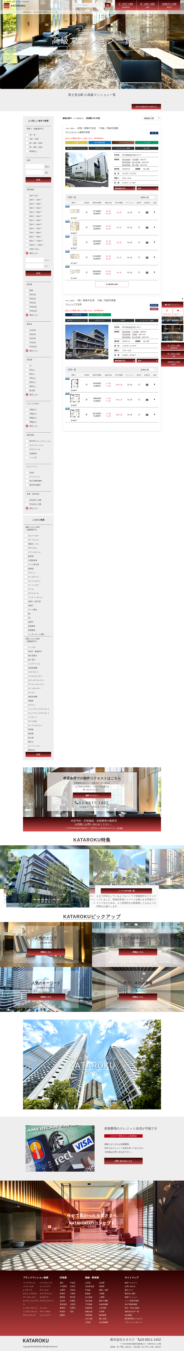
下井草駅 (135, 334)
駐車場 (30, 556)
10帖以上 (33, 410)
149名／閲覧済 (73, 128)
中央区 (72, 1283)
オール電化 (32, 610)
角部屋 (30, 734)
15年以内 (33, 311)
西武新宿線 (126, 166)
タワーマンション (36, 445)
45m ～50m (35, 220)
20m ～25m (35, 199)
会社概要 (120, 828)
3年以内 (32, 294)
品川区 (62, 1301)
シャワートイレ (34, 664)
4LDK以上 (33, 151)
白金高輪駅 (103, 1322)
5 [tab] (50, 900)
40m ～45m (35, 216)
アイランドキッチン (36, 684)
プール (30, 589)
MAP (139, 189)
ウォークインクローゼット (39, 713)
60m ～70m (35, 228)
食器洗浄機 (32, 697)
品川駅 (102, 1283)
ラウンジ (31, 573)
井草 (133, 329)
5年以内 (32, 299)
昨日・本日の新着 (132, 1308)
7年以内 (32, 303)
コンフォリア (45, 1286)
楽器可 (30, 622)
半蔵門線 (88, 1315)
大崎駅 (102, 1293)
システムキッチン (35, 676)
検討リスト (129, 1290)
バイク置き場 (33, 564)
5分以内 (32, 338)
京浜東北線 (89, 1286)
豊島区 (62, 1308)
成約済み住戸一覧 (132, 1311)
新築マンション (131, 1297)
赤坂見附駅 (103, 1304)
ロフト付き (32, 721)
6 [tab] (54, 900)
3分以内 (32, 334)
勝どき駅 (102, 1319)
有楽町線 (88, 1308)
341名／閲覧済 (73, 301)
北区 (72, 1311)
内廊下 (30, 605)
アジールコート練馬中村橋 (77, 133)
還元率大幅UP (35, 485)
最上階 (32, 390)
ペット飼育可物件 (132, 1301)
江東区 (72, 1293)
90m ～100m (36, 241)
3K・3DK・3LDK (35, 147)
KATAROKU (27, 12)
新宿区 (62, 1293)
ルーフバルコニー (35, 725)
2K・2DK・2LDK (35, 143)
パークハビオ (28, 1286)
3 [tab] (42, 900)
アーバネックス (29, 1297)
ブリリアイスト (46, 1293)
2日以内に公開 (35, 500)
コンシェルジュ (34, 581)
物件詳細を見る (120, 189)
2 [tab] (39, 900)
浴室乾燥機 (32, 668)
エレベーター (33, 536)
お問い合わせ (130, 1286)
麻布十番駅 (103, 1301)
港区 (61, 1283)
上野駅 (102, 1297)
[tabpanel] (47, 877)
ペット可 (33, 458)
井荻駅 (134, 336)
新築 (31, 290)
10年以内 (33, 307)
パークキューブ (46, 1283)
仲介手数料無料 (35, 481)
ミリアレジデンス (30, 1311)
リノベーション (34, 746)
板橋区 (62, 1315)
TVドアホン (33, 548)
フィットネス (33, 585)
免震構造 (31, 626)
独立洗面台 (32, 656)
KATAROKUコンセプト (134, 1319)
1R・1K (32, 135)
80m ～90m (35, 236)
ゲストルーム (33, 593)
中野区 (72, 1308)
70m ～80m (35, 232)
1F (30, 366)
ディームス (44, 1290)
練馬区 (129, 156)
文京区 (72, 1286)
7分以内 (32, 342)
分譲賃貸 (33, 453)
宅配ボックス (33, 544)
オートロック (33, 540)
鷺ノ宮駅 (135, 166)
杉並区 (129, 329)
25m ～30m (35, 204)
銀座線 (87, 1293)
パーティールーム (35, 597)
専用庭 (30, 729)
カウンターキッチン (36, 680)
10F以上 (32, 378)
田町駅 (102, 1286)
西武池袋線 (126, 161)
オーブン (31, 692)
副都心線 (88, 1311)
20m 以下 (33, 195)
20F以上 (32, 382)
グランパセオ (45, 1311)
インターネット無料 (36, 634)
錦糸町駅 (102, 1315)
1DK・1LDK (33, 139)
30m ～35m (35, 208)
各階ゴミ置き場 (34, 601)
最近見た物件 (130, 1293)
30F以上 (32, 386)
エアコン (31, 705)
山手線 (87, 1283)
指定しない (33, 253)
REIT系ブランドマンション (40, 441)
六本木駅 (102, 1308)
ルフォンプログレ (30, 1293)
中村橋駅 (135, 161)
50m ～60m (35, 224)
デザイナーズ (34, 449)
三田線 (87, 1322)
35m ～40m (35, 212)
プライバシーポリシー (134, 1322)
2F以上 (32, 370)
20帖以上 (33, 418)
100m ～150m (36, 245)
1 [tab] (35, 900)
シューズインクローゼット (39, 709)
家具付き (31, 750)
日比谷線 (88, 1301)
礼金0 (31, 473)
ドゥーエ (43, 1308)
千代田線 (88, 1304)
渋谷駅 (102, 1311)
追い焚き (31, 660)
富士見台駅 (136, 163)
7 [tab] (58, 900)
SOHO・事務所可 (35, 651)
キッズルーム (33, 577)
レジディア (27, 1290)
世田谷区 (63, 1304)
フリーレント (34, 477)
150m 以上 (34, 249)
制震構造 (31, 630)
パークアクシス (29, 1283)
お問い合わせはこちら (123, 1161)
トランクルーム (34, 552)
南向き (30, 742)
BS (29, 614)
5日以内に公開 (35, 504)
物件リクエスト (92, 795)
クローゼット (33, 672)
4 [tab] (46, 900)
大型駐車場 (32, 560)
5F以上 (32, 374)
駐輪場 (30, 569)
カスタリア (44, 1297)
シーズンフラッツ (30, 1308)
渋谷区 (72, 1290)
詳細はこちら (46, 952)
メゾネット (32, 717)
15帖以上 (33, 414)
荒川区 (72, 1297)
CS (29, 618)
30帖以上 (33, 422)
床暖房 (30, 701)
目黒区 (72, 1301)
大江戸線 (88, 1319)
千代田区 (63, 1286)
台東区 (62, 1290)
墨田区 (62, 1297)
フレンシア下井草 (73, 306)
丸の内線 (88, 1297)
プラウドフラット (47, 1301)
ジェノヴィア (45, 1315)
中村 (133, 156)
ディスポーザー (34, 688)
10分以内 (33, 347)
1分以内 (32, 330)
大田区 (72, 1304)
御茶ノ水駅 (103, 1290)
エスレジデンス (29, 1315)
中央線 (87, 1290)
